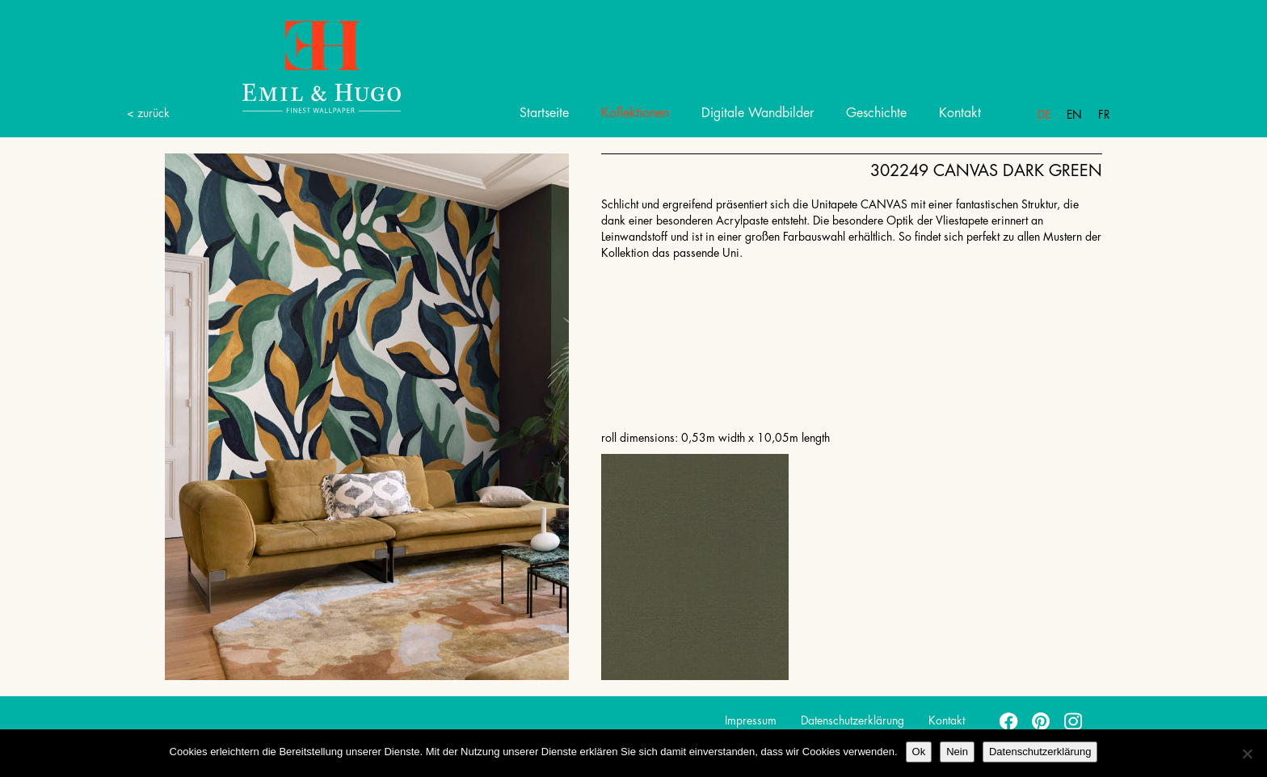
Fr (1104, 114)
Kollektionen (635, 113)
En (1074, 114)
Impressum (751, 720)
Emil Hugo (302, 66)
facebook (1009, 720)
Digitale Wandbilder (757, 113)
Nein (957, 752)
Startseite (544, 113)
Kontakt (960, 113)
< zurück (148, 113)
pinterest (1041, 720)
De (1044, 114)
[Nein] (1247, 754)
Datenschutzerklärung (852, 720)
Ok (919, 752)
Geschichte (876, 113)
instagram (1074, 720)
